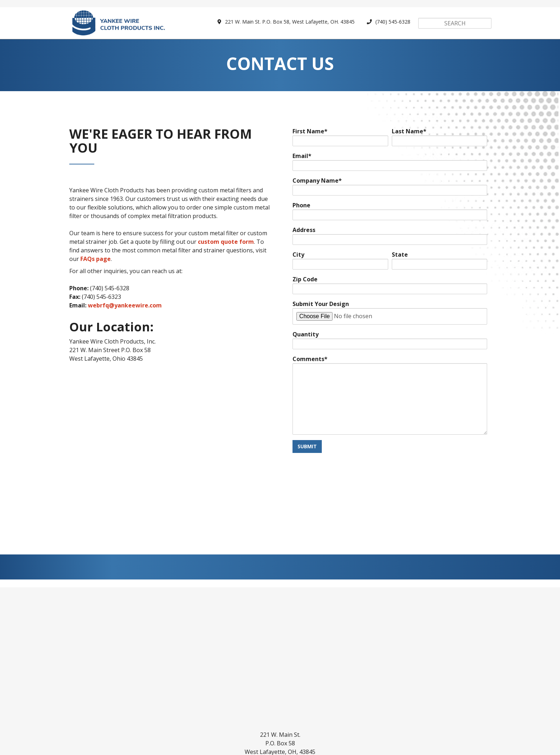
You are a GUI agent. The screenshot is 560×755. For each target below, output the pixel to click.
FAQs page (95, 262)
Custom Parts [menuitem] (130, 721)
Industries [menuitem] (330, 721)
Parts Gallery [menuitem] (179, 721)
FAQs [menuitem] (363, 721)
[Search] (454, 23)
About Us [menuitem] (394, 721)
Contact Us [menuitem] (434, 721)
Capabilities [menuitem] (226, 721)
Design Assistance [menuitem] (280, 721)
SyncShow (352, 745)
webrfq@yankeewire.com (125, 308)
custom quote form (226, 244)
